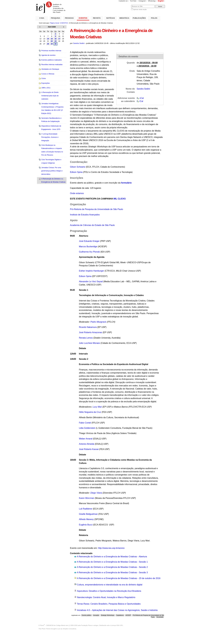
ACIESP (128, 615)
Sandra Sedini (79, 43)
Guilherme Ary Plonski (89, 252)
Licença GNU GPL (117, 625)
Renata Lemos (86, 338)
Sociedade (159, 617)
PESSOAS (69, 18)
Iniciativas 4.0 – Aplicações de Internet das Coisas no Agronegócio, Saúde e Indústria (117, 610)
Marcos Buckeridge (88, 246)
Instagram (142, 1)
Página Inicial (54, 23)
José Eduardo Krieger (89, 241)
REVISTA (97, 18)
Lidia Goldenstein (87, 428)
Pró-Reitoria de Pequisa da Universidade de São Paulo (148, 616)
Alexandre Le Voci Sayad (91, 281)
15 (52, 39)
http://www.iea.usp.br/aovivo (111, 548)
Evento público (86, 615)
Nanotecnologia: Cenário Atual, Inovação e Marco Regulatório (106, 597)
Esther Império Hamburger (91, 271)
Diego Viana (96, 493)
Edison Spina (76, 172)
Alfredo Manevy (86, 519)
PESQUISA (55, 18)
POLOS (154, 18)
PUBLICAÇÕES (139, 18)
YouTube (133, 1)
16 (55, 39)
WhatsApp (152, 1)
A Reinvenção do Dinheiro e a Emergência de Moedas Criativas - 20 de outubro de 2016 (118, 578)
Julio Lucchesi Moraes (89, 343)
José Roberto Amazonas (90, 332)
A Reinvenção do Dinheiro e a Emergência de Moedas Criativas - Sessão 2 (112, 567)
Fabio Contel (85, 423)
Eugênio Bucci (86, 525)
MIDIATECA (124, 18)
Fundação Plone (86, 625)
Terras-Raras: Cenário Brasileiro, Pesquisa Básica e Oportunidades (109, 604)
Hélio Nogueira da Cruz (90, 412)
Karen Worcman (86, 498)
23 (55, 41)
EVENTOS (83, 18)
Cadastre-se (123, 1)
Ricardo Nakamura (88, 327)
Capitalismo (120, 615)
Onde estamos (77, 193)
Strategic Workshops (107, 615)
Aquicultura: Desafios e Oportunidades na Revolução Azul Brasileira (109, 591)
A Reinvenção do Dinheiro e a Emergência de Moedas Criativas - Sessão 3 (112, 572)
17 (59, 39)
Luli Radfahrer (85, 509)
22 (52, 41)
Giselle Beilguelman (88, 514)
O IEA (41, 18)
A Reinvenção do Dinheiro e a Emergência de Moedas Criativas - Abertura (112, 556)
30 (55, 44)
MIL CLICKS (120, 199)
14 (48, 39)
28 (48, 44)
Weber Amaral (85, 439)
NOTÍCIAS (110, 18)
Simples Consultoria (69, 629)
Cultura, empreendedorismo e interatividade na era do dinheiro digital (109, 584)
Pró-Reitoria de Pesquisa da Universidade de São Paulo (96, 209)
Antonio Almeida (86, 444)
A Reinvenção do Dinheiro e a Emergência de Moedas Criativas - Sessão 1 (112, 562)
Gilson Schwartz (78, 167)
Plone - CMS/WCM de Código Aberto (53, 625)
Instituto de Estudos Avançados (85, 214)
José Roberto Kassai (89, 449)
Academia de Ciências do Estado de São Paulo (92, 225)
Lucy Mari (97, 407)
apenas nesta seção (140, 9)
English (161, 1)
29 (52, 44)
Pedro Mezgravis (98, 322)
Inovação (96, 615)
